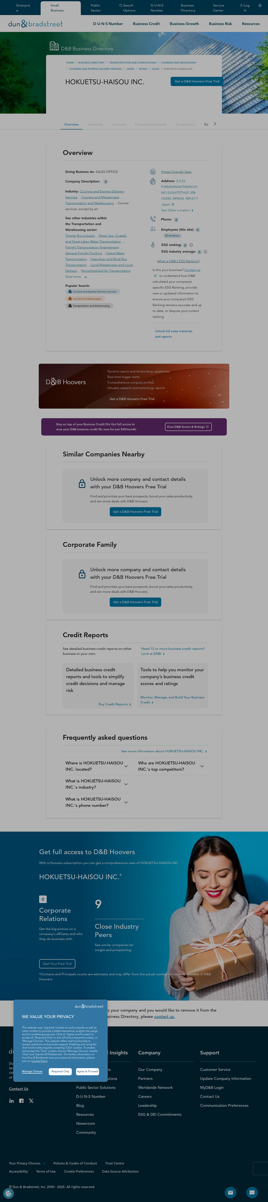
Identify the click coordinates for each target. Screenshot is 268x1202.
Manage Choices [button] (32, 1071)
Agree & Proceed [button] (87, 1071)
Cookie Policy (39, 1061)
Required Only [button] (60, 1071)
